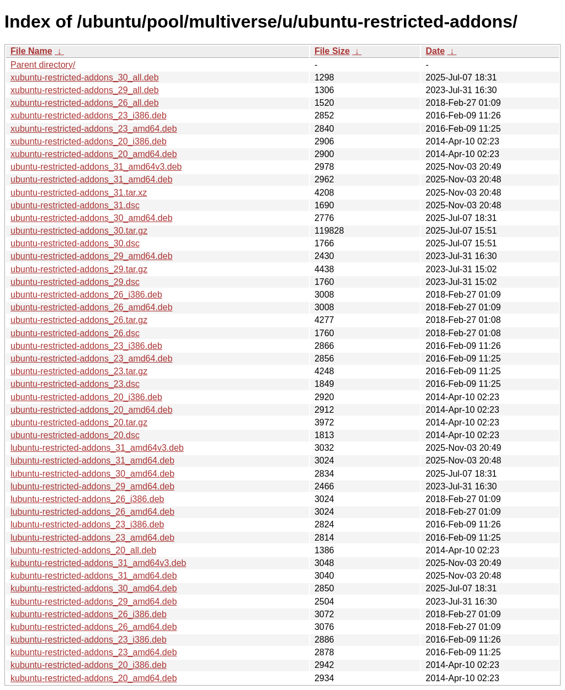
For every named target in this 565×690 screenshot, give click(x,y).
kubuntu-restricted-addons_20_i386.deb (88, 665)
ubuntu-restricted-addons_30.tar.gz (78, 230)
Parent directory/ (42, 64)
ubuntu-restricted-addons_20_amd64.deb (91, 409)
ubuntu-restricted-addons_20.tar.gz (78, 422)
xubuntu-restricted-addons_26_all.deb (84, 102)
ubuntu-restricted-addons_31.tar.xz (78, 192)
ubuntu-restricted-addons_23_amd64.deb (91, 358)
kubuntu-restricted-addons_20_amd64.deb (93, 678)
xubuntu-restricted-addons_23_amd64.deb (93, 128)
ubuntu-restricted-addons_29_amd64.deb (91, 256)
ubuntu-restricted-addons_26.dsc (75, 333)
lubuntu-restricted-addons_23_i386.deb (87, 524)
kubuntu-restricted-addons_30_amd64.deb (93, 588)
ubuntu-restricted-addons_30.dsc (75, 243)
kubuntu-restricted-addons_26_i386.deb (88, 614)
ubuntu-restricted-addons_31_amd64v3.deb (96, 166)
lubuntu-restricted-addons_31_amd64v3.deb (97, 447)
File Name (31, 51)
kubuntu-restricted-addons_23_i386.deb (88, 639)
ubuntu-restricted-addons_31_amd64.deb (91, 179)
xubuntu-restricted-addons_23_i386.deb (88, 115)
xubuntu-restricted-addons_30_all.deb (84, 77)
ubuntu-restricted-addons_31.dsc (75, 205)
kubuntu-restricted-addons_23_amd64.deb (93, 652)
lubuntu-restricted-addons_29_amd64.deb (92, 486)
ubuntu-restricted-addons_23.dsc (75, 384)
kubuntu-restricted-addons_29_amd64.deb (93, 601)
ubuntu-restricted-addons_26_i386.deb (86, 294)
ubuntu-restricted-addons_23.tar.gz (78, 371)
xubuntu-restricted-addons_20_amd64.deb (93, 154)
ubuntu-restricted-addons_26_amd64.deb (91, 307)
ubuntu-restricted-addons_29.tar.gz (78, 269)
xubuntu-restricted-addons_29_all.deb (84, 90)
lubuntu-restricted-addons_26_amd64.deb (92, 511)
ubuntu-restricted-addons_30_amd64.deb (91, 218)
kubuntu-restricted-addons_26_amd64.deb (93, 627)
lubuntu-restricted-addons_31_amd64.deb (92, 460)
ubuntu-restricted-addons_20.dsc (75, 435)
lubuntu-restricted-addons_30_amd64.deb (92, 473)
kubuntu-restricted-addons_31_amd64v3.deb (98, 563)
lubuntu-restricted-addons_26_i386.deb (87, 499)
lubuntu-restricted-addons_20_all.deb (83, 550)
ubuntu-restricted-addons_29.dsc (75, 282)
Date (435, 51)
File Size (332, 51)
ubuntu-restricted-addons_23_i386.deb (86, 346)
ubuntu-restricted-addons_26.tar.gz (78, 320)
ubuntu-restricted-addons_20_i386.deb (86, 397)
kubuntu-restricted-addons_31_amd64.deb (93, 575)
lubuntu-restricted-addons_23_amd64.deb (92, 537)
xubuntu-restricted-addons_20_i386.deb (88, 141)
